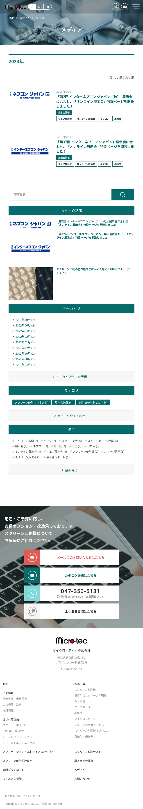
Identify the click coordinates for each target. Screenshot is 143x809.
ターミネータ (82, 707)
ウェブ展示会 (65, 118)
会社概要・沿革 (12, 704)
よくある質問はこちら (60, 611)
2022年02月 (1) (25, 336)
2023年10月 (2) (25, 319)
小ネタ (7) (50, 440)
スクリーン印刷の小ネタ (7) (31, 402)
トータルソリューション (17, 737)
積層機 (78, 713)
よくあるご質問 (12, 778)
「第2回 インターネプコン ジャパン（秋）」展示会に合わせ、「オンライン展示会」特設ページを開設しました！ (95, 101)
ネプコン (104, 118)
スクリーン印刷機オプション (91, 730)
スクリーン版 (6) (72, 440)
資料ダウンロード (13, 769)
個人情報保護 (13, 796)
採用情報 (8, 710)
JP (32, 7)
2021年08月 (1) (25, 359)
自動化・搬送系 (83, 736)
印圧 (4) (76, 446)
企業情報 (8, 693)
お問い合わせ (82, 778)
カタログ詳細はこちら (60, 575)
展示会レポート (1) (57, 457)
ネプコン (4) (40, 446)
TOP (5, 684)
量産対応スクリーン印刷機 (90, 695)
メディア (79, 769)
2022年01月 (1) (25, 342)
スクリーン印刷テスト (87, 751)
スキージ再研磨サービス (89, 724)
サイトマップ (32, 796)
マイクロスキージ (85, 719)
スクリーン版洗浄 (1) (28, 457)
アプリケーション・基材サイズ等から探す (28, 751)
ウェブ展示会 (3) (57, 451)
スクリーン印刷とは (15, 725)
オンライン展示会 (86, 118)
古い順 (129, 77)
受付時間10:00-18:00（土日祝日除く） (64, 593)
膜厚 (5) (113, 440)
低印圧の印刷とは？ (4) (93, 402)
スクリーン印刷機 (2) (85, 451)
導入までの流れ (83, 760)
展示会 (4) (21, 446)
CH (40, 7)
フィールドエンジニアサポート (22, 742)
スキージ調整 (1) (114, 451)
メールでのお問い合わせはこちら (64, 557)
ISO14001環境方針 (14, 731)
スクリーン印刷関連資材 (17, 760)
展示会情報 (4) (64, 402)
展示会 (117, 118)
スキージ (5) (95, 440)
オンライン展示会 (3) (28, 451)
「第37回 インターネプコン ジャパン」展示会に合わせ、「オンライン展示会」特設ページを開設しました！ (95, 146)
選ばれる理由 (11, 719)
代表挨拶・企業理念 (15, 698)
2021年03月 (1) (25, 364)
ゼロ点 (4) (93, 446)
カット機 (79, 701)
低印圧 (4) (60, 446)
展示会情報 (64, 112)
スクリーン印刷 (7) (26, 440)
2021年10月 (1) (25, 353)
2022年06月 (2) (25, 325)
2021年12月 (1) (25, 348)
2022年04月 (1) (25, 331)
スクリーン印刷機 (85, 689)
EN (47, 7)
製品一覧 (79, 684)
